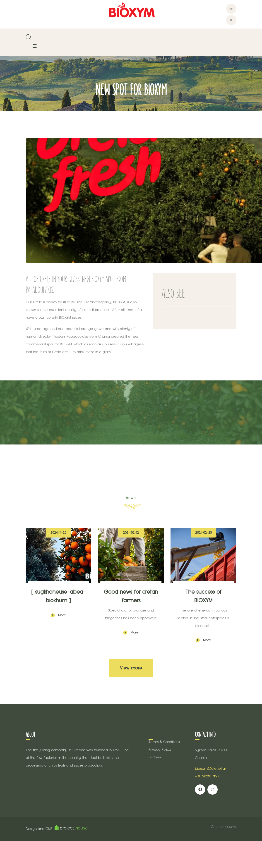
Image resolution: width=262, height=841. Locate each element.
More (58, 615)
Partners (155, 757)
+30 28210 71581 (207, 776)
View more (131, 668)
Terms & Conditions (164, 742)
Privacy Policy (160, 749)
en (231, 8)
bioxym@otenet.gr (210, 768)
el (231, 20)
